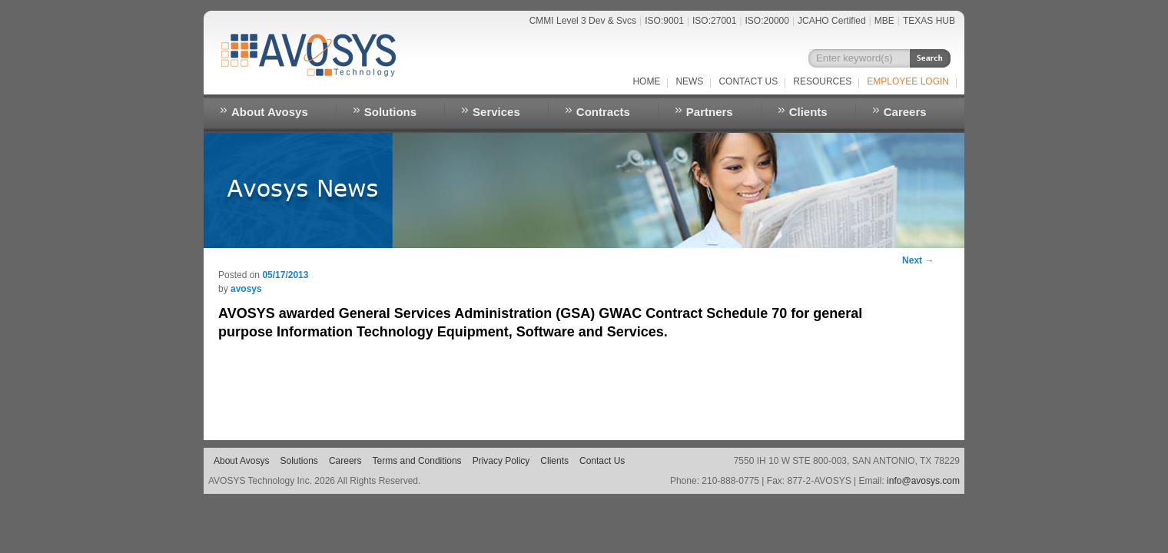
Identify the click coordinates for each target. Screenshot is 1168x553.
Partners (709, 111)
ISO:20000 (767, 20)
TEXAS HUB (929, 20)
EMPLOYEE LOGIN (908, 81)
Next (918, 260)
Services (496, 111)
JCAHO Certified (832, 20)
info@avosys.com (923, 480)
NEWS (689, 81)
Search (930, 58)
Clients (808, 111)
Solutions (390, 111)
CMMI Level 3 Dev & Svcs (582, 20)
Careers (905, 111)
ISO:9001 (664, 20)
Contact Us (748, 81)
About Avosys (269, 111)
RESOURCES (822, 81)
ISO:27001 (714, 20)
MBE (884, 20)
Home (646, 81)
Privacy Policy (501, 460)
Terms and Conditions (417, 460)
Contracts (603, 111)
